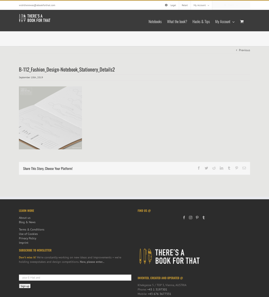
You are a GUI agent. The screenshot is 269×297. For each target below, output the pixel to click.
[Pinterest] (197, 217)
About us (24, 218)
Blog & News (27, 222)
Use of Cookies (28, 234)
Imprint (23, 243)
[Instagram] (190, 217)
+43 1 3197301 (157, 289)
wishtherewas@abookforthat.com (37, 5)
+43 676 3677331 (159, 294)
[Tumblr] (203, 217)
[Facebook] (184, 217)
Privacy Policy (27, 238)
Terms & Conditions (31, 229)
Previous (244, 50)
